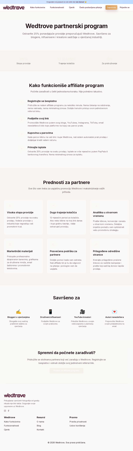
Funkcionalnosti (57, 7)
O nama (40, 421)
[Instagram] (5, 411)
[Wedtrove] (14, 7)
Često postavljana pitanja (90, 7)
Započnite (111, 7)
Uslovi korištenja (77, 425)
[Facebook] (8, 411)
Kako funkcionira (37, 7)
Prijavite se (125, 7)
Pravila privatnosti (77, 421)
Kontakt (40, 429)
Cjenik (71, 7)
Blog (39, 425)
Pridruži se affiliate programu (66, 370)
